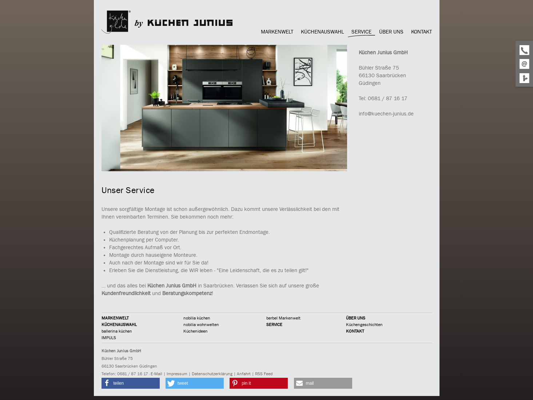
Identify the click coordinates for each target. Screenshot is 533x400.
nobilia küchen (196, 318)
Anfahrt (244, 373)
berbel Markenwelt (283, 318)
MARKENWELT (115, 318)
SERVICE (274, 324)
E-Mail (156, 373)
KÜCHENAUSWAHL (119, 324)
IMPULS (109, 337)
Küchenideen (195, 331)
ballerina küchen (117, 331)
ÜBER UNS (355, 318)
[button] (131, 383)
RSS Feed (264, 373)
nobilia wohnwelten (201, 324)
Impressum (177, 373)
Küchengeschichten (364, 324)
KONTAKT (355, 331)
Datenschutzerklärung (212, 373)
